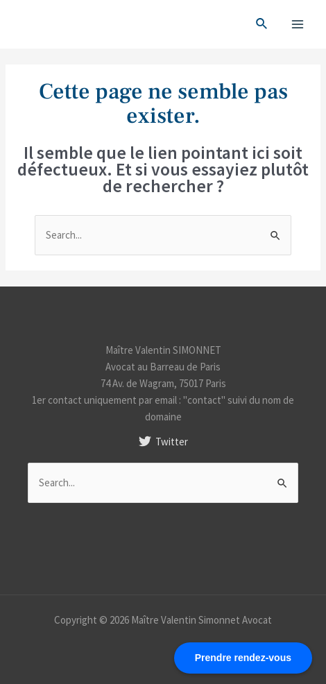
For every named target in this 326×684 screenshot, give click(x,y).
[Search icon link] (262, 24)
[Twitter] (163, 441)
